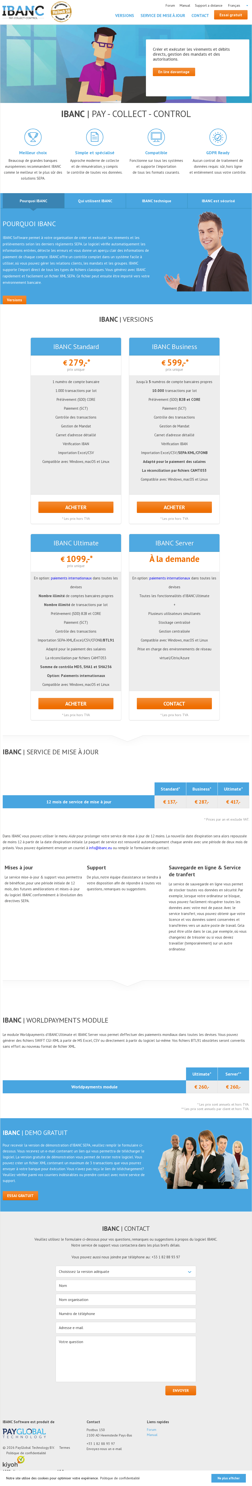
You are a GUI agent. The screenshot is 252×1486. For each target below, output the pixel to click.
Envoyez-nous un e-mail (104, 1449)
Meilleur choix (33, 152)
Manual (185, 5)
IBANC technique (156, 203)
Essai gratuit (231, 14)
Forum (170, 5)
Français (234, 5)
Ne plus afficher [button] (229, 1478)
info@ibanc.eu (100, 848)
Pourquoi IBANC (33, 203)
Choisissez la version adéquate (84, 1271)
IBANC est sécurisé (218, 203)
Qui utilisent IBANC (95, 203)
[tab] (33, 200)
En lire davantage (174, 71)
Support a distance (208, 5)
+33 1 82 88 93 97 (101, 1444)
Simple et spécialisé (94, 152)
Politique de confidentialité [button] (120, 1478)
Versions (125, 15)
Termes (64, 1448)
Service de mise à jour (163, 15)
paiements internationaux (71, 578)
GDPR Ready (218, 152)
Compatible (156, 152)
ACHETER (76, 507)
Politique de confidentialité (26, 1453)
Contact (200, 15)
